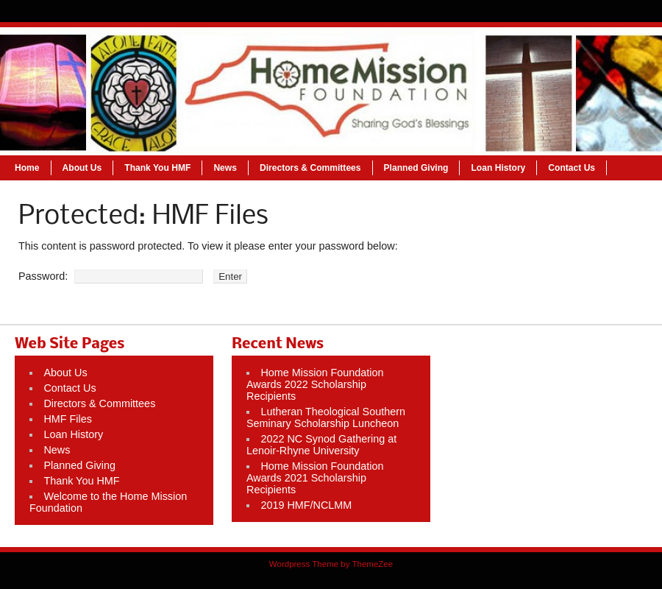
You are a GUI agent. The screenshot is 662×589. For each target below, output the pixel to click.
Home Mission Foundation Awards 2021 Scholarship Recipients (315, 477)
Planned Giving (416, 168)
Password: (110, 276)
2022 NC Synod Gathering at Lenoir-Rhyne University (321, 444)
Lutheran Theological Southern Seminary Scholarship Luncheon (325, 417)
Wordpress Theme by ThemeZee (331, 564)
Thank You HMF (157, 168)
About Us (82, 168)
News (225, 168)
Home (27, 168)
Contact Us (571, 168)
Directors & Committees (310, 168)
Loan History (498, 168)
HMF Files (67, 419)
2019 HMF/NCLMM (306, 505)
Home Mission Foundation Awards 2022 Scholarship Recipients (315, 384)
